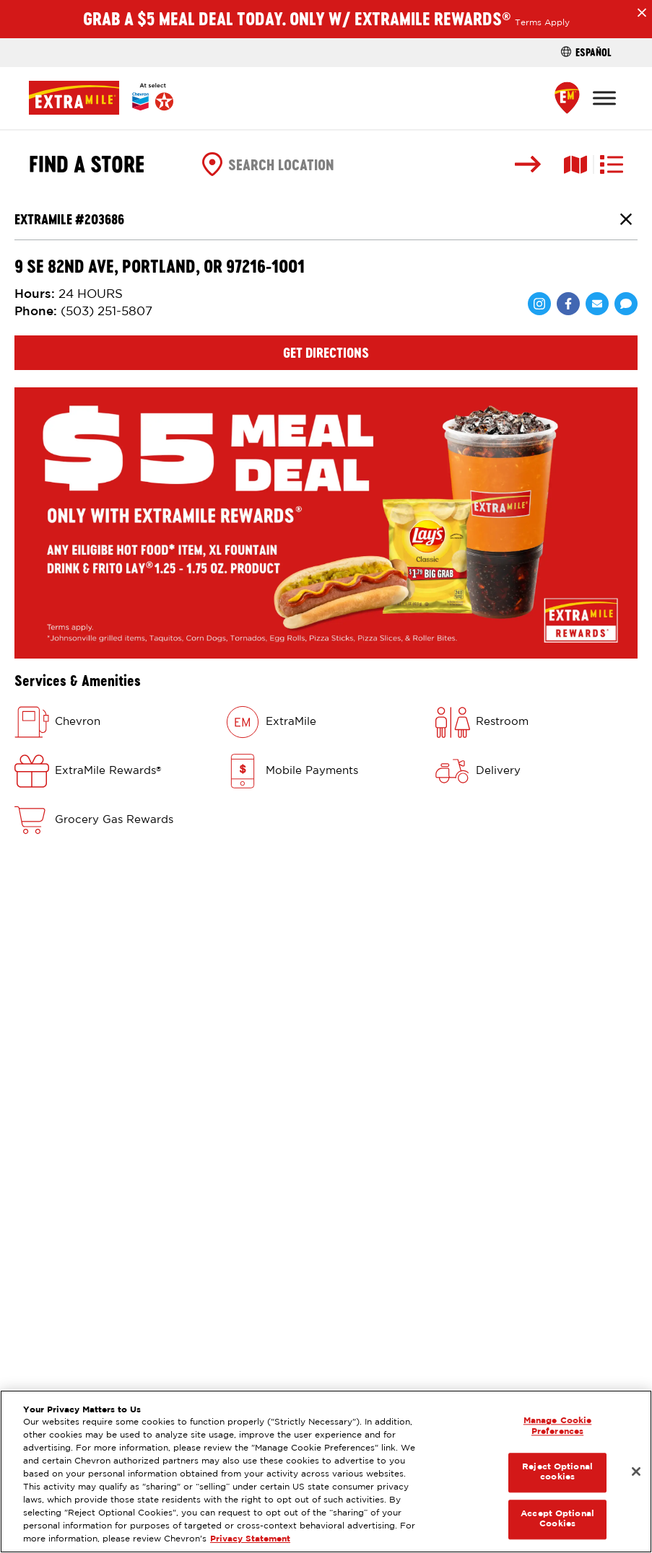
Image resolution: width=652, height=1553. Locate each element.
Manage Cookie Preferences (557, 1426)
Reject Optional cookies (557, 1472)
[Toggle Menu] (604, 98)
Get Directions (326, 353)
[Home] (101, 98)
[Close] (636, 1471)
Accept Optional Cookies (557, 1519)
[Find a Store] (567, 98)
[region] (326, 1471)
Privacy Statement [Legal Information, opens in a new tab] (250, 1539)
